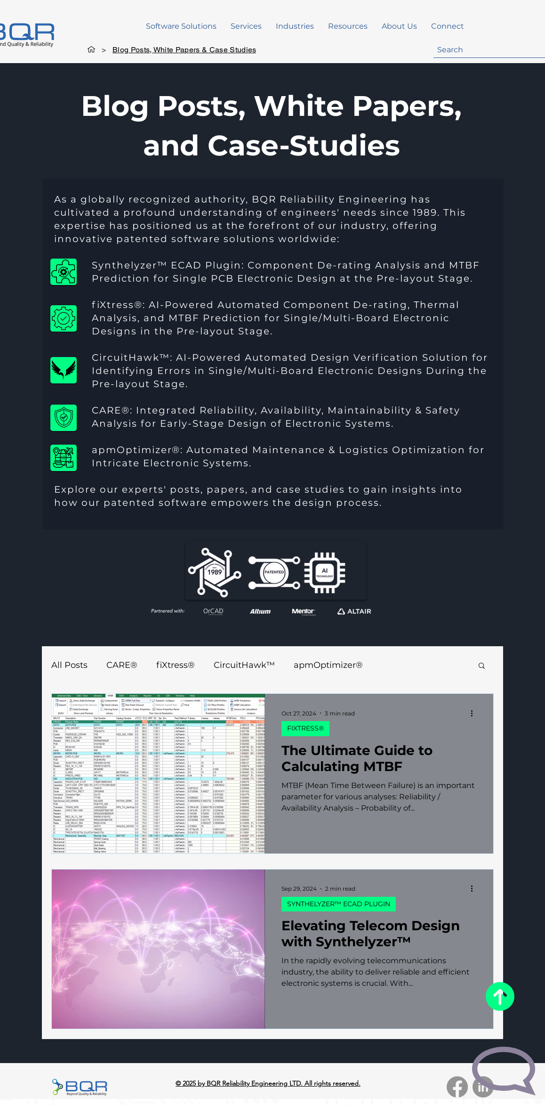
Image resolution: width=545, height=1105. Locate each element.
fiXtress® (175, 665)
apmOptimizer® (328, 665)
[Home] (91, 49)
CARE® (121, 665)
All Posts (69, 665)
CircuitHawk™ (244, 665)
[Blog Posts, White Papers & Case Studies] (184, 49)
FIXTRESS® (305, 728)
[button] (181, 26)
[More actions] (475, 713)
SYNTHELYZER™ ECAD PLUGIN (338, 904)
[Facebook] (457, 1086)
